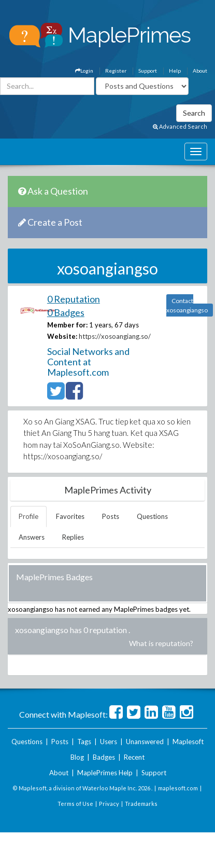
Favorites (70, 516)
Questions (152, 516)
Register (115, 70)
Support (147, 70)
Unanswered (145, 741)
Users (108, 741)
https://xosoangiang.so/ (115, 336)
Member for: (67, 325)
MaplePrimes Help (105, 773)
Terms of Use (75, 803)
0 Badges (65, 312)
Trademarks (141, 803)
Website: (62, 336)
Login (84, 70)
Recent (134, 757)
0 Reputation (73, 299)
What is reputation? (161, 643)
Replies (73, 537)
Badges (104, 757)
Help (175, 70)
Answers (32, 537)
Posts (110, 516)
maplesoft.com (178, 788)
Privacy (109, 803)
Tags (84, 741)
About (200, 70)
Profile (28, 516)
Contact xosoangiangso (187, 305)
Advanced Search (180, 126)
